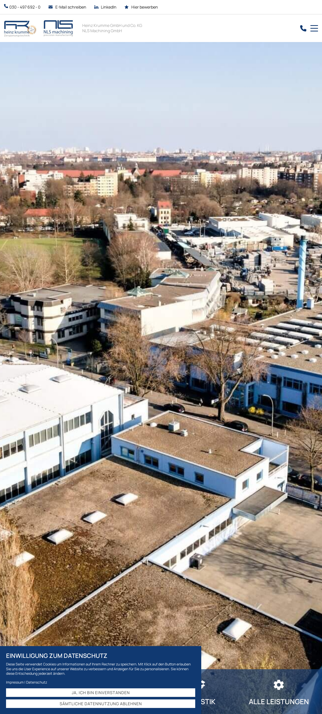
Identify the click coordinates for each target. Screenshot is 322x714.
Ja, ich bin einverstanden (101, 692)
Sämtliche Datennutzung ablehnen (101, 703)
